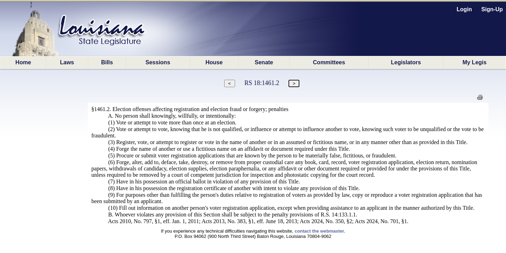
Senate (264, 62)
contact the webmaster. (319, 231)
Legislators (406, 62)
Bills (107, 62)
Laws (67, 62)
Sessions (157, 62)
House (214, 62)
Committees (329, 62)
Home (23, 62)
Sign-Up (492, 9)
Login (464, 9)
